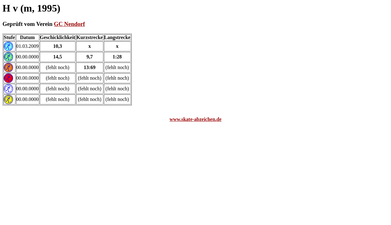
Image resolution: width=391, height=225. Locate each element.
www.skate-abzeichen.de (195, 119)
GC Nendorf (69, 24)
